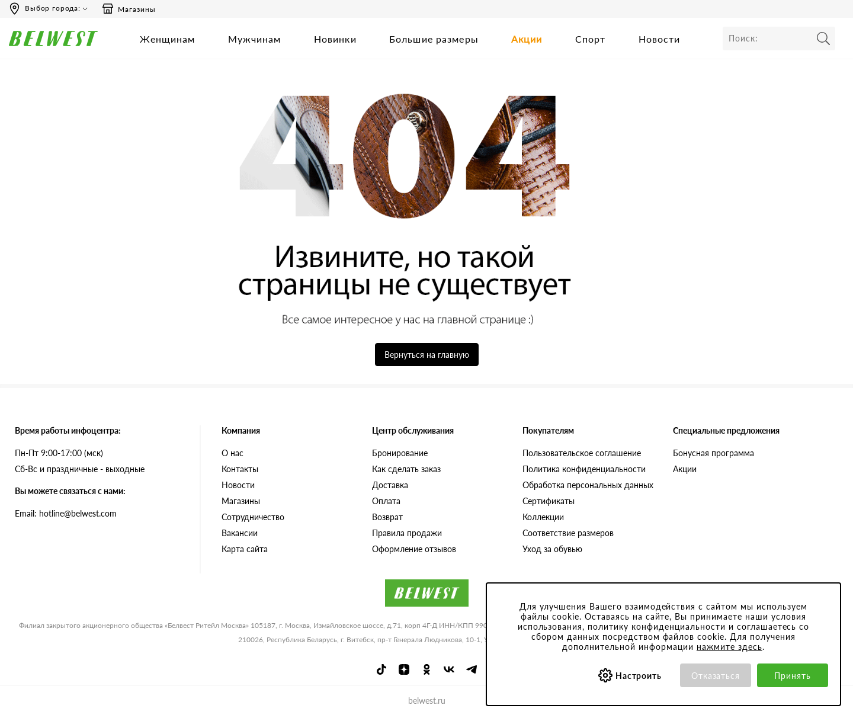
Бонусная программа (713, 453)
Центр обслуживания (413, 430)
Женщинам (167, 38)
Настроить (638, 676)
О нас (232, 453)
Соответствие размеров (568, 533)
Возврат (387, 517)
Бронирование (400, 453)
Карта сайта (245, 549)
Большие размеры (434, 38)
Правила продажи (407, 533)
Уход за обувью (552, 549)
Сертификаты (548, 501)
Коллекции (543, 517)
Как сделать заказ (406, 469)
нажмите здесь (729, 647)
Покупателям (548, 430)
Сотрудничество (253, 517)
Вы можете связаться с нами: (70, 491)
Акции (527, 38)
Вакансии (240, 533)
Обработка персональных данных (587, 485)
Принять (792, 676)
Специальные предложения (726, 430)
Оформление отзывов (414, 549)
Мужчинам (254, 38)
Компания (241, 430)
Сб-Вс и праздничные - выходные (80, 469)
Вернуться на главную (426, 355)
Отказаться (715, 676)
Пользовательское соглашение (581, 453)
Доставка (390, 485)
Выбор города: (53, 8)
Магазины (128, 8)
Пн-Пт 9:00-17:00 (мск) (59, 453)
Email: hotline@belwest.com (66, 513)
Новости (660, 38)
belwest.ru (426, 700)
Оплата (386, 501)
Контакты (240, 469)
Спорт (590, 38)
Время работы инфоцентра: (68, 430)
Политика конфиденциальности (584, 469)
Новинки (335, 38)
